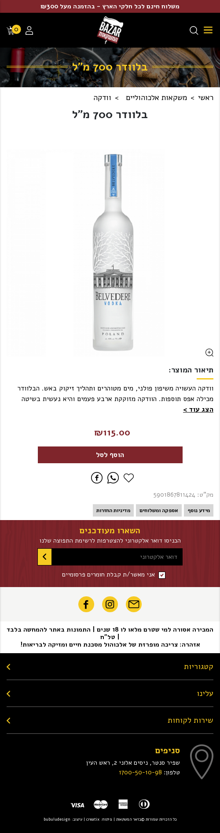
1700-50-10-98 (140, 772)
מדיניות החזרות (113, 510)
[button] (198, 409)
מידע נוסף (198, 510)
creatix (92, 819)
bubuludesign (57, 819)
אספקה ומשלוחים (158, 510)
